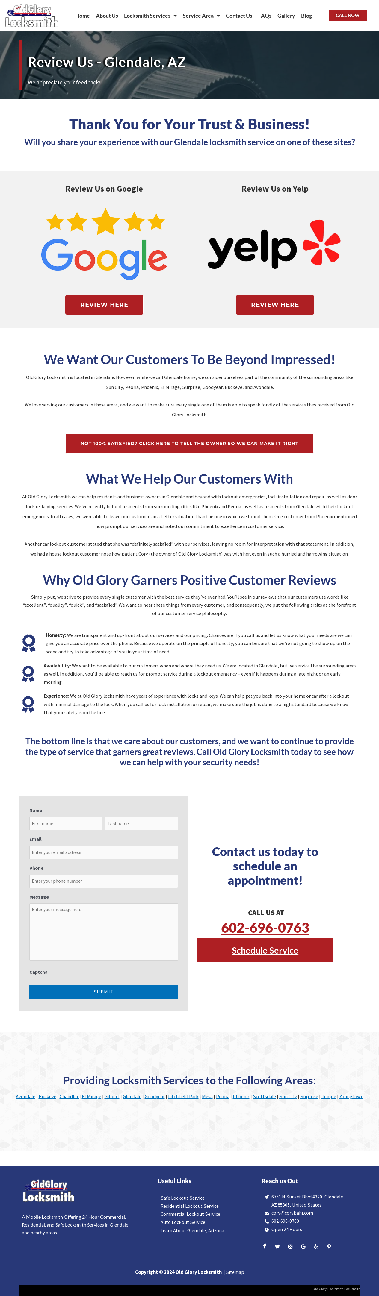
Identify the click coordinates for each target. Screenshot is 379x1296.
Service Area (201, 15)
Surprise (309, 1096)
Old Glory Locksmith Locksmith (336, 1288)
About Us (107, 15)
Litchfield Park (183, 1096)
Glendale (132, 1096)
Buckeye (47, 1096)
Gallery (286, 15)
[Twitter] (277, 1247)
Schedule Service (265, 949)
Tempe (328, 1096)
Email (35, 839)
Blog (306, 15)
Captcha (38, 972)
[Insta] (290, 1247)
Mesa (207, 1096)
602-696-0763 (265, 927)
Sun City (288, 1096)
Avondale (25, 1096)
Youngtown (351, 1096)
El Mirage (91, 1096)
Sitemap (235, 1272)
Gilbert (112, 1096)
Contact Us (239, 15)
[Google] (303, 1247)
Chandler (69, 1096)
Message (39, 897)
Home (82, 15)
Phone (36, 868)
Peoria (222, 1096)
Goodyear (155, 1096)
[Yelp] (316, 1247)
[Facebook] (265, 1247)
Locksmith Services (150, 15)
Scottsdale (264, 1096)
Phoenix (241, 1096)
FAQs (264, 15)
